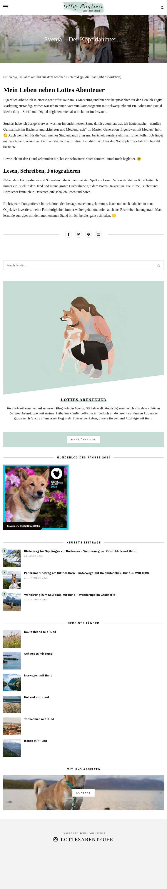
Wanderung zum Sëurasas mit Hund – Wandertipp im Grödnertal (70, 595)
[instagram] (79, 881)
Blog (24, 873)
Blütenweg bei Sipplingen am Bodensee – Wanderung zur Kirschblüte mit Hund (80, 551)
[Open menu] (5, 6)
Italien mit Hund (35, 741)
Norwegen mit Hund (38, 675)
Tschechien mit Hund (39, 719)
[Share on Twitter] (78, 234)
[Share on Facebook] (68, 234)
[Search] (162, 7)
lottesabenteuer (87, 839)
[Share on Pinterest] (88, 234)
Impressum (137, 873)
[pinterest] (87, 881)
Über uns (45, 873)
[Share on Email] (98, 234)
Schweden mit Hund (38, 654)
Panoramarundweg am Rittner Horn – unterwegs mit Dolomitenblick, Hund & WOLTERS (86, 573)
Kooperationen (75, 873)
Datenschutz (108, 873)
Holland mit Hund (36, 697)
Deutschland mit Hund (40, 632)
